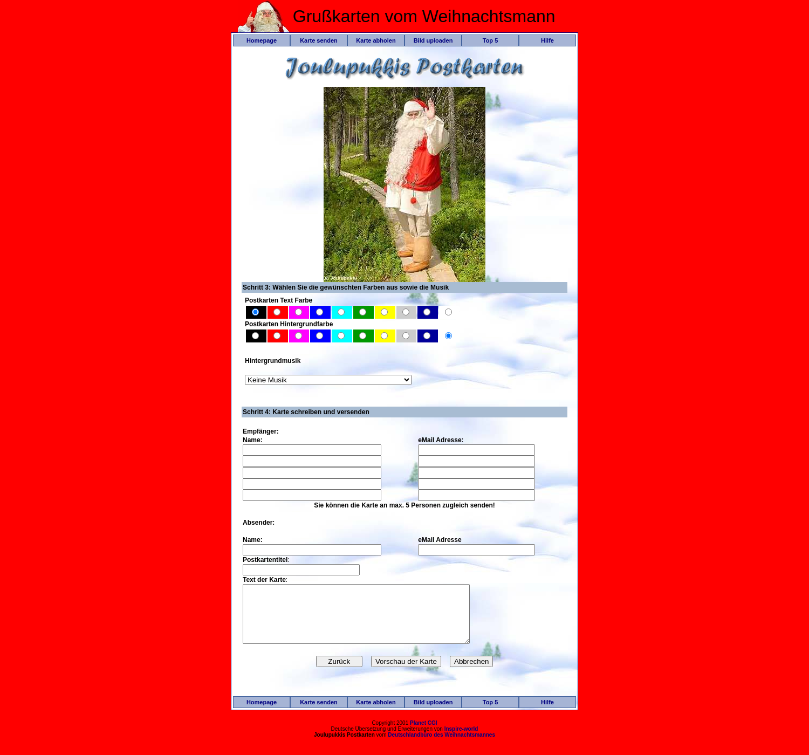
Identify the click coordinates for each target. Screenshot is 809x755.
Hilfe (547, 40)
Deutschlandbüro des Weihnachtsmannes (441, 746)
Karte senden (319, 40)
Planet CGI (423, 734)
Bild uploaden (433, 40)
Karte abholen (375, 40)
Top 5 (490, 40)
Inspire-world (461, 740)
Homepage (261, 40)
